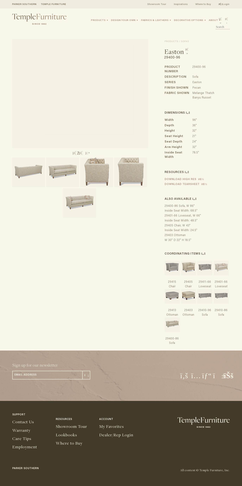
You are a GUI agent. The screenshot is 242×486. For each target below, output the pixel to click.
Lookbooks (66, 435)
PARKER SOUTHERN (24, 4)
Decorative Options (188, 20)
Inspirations (181, 4)
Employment (24, 447)
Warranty (21, 430)
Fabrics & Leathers (155, 20)
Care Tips (21, 438)
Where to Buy (203, 4)
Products (98, 20)
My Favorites (111, 426)
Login (224, 4)
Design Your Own (123, 20)
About (213, 20)
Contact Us (23, 422)
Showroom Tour (156, 4)
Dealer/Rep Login (116, 435)
